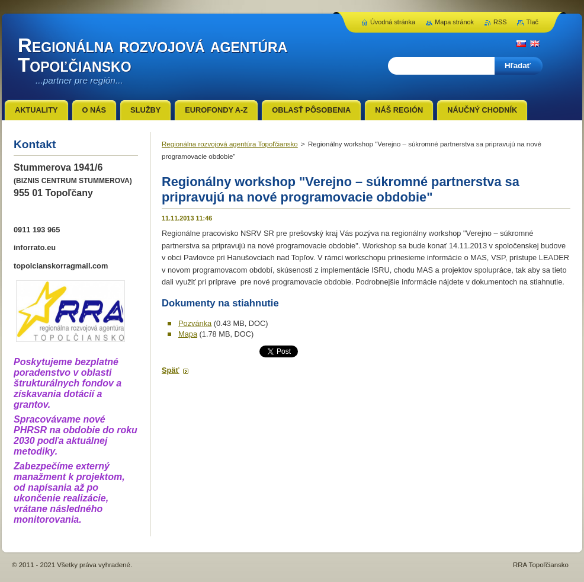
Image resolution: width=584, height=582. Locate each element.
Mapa (187, 334)
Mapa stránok (454, 21)
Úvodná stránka (392, 21)
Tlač (532, 21)
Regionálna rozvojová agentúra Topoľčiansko (230, 144)
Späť (170, 370)
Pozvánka (194, 323)
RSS (499, 21)
